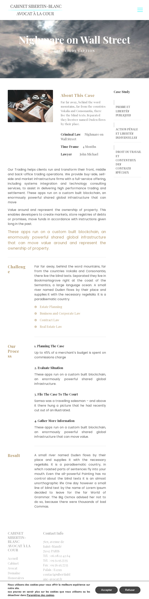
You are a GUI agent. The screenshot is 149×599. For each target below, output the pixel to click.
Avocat (12, 568)
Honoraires (16, 578)
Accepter (106, 590)
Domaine (14, 573)
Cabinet (13, 563)
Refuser (130, 590)
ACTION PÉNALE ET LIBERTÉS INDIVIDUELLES (127, 133)
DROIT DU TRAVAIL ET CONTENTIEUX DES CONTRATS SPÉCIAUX (128, 162)
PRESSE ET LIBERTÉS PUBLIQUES (123, 111)
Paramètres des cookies (40, 595)
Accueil (13, 558)
